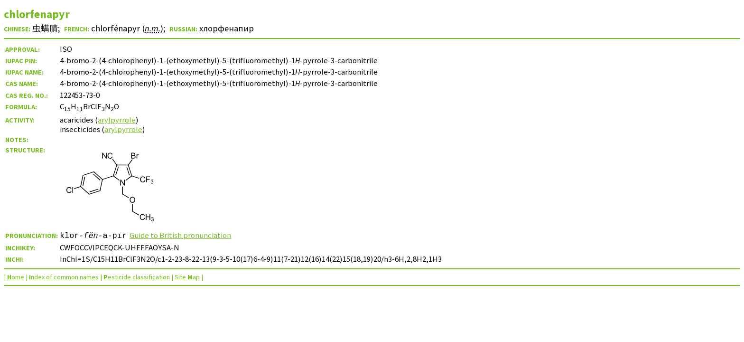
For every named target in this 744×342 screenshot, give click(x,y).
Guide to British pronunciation (180, 235)
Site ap (187, 277)
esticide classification (136, 277)
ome (15, 277)
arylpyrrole (117, 119)
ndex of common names (64, 277)
